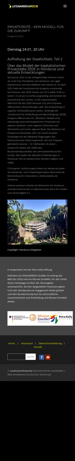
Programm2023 (15, 36)
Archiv (12, 343)
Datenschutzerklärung (50, 343)
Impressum (27, 343)
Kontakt (38, 346)
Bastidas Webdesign (40, 374)
